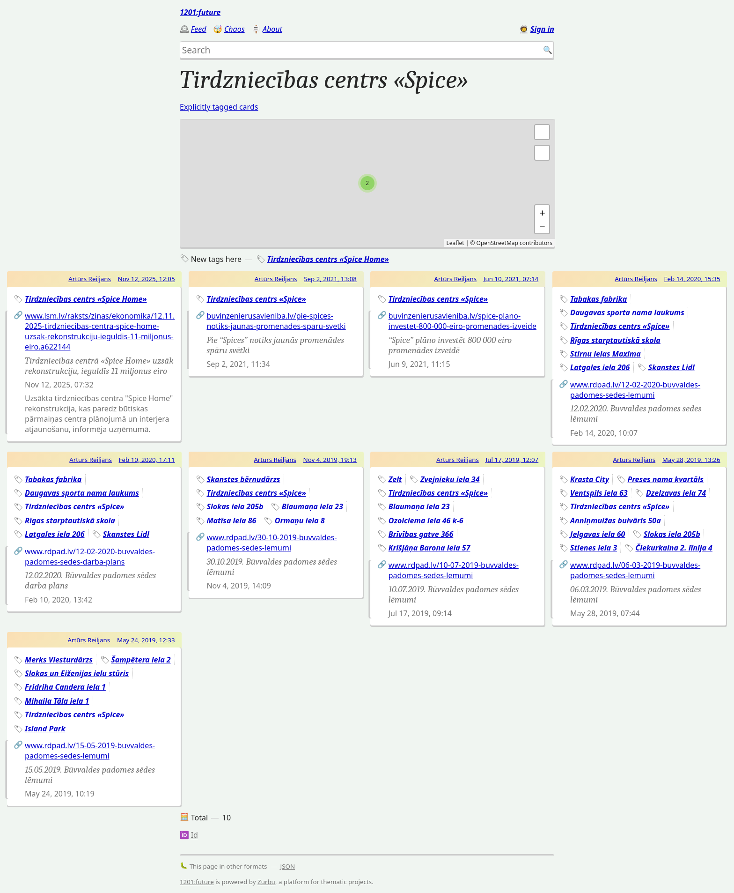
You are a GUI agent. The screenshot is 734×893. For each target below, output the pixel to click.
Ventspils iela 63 (598, 493)
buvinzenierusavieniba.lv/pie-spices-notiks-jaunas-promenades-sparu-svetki (275, 321)
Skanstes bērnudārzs (243, 479)
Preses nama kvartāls (665, 479)
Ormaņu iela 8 (300, 520)
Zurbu (266, 882)
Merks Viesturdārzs (59, 660)
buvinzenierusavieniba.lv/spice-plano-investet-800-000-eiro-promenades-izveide (462, 321)
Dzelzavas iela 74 (676, 493)
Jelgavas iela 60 (597, 534)
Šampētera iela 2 (140, 660)
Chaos (234, 29)
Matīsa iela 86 (231, 520)
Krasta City (589, 479)
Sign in (542, 29)
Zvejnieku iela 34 (449, 479)
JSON (287, 866)
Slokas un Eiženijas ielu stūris (77, 673)
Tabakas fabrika (598, 299)
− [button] (542, 226)
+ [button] (542, 212)
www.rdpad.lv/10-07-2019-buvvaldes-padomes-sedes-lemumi (454, 570)
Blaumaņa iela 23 (312, 506)
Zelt (395, 479)
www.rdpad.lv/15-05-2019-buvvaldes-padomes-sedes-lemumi (90, 750)
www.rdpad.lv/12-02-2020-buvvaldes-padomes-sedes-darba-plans (90, 556)
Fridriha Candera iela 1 (65, 687)
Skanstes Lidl (671, 367)
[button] (542, 153)
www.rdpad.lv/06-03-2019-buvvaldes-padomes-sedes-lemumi (635, 570)
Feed (198, 29)
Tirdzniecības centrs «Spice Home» (328, 259)
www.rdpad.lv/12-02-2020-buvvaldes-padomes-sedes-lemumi (635, 390)
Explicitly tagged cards (219, 107)
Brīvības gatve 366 (421, 534)
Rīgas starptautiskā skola (615, 340)
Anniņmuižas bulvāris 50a (615, 520)
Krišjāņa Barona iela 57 (429, 548)
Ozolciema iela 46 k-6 (426, 520)
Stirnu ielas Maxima (605, 354)
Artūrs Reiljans (89, 279)
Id (194, 835)
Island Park (45, 728)
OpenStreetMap (497, 243)
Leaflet (455, 243)
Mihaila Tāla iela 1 (57, 701)
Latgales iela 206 (600, 367)
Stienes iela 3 (593, 548)
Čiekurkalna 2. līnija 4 (673, 548)
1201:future (200, 12)
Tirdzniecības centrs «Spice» (256, 299)
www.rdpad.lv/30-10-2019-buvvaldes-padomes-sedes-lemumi (271, 542)
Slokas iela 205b (234, 506)
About (272, 29)
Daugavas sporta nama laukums (627, 312)
